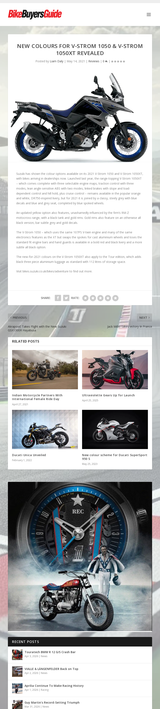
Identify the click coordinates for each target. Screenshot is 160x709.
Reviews (93, 61)
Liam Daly (56, 61)
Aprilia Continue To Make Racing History (54, 686)
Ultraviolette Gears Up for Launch (108, 395)
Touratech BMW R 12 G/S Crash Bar (50, 652)
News (44, 656)
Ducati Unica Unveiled (29, 455)
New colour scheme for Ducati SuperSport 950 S (115, 457)
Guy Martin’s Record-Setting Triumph (52, 702)
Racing (45, 690)
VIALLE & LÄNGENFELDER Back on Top (51, 669)
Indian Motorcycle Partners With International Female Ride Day (37, 397)
